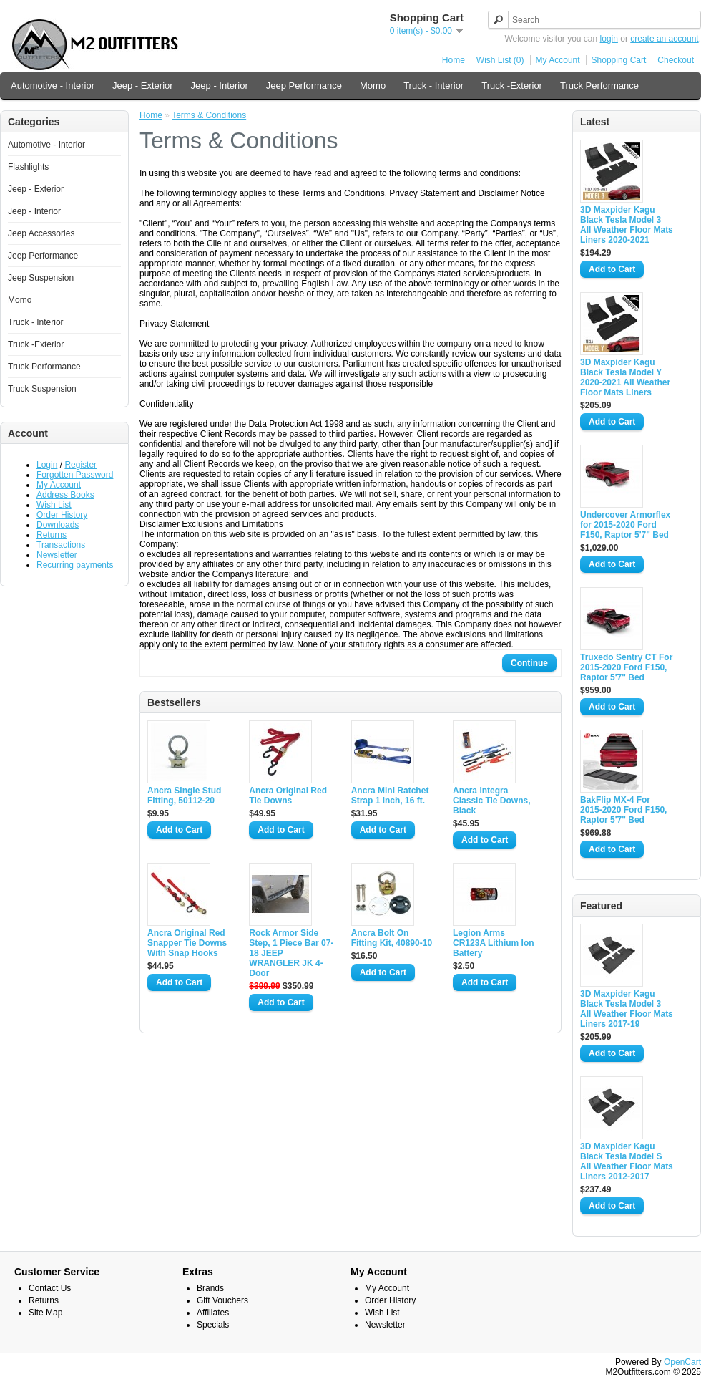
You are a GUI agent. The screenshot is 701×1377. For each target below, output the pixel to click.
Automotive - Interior (52, 85)
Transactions (60, 545)
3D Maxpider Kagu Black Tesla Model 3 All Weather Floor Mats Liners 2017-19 (626, 1009)
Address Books (65, 495)
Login (46, 465)
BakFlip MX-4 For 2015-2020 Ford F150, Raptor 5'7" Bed (623, 810)
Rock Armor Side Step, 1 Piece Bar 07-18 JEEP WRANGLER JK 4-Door (291, 953)
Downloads (57, 525)
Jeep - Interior (219, 85)
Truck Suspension (42, 389)
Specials (213, 1325)
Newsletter (56, 555)
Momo (373, 85)
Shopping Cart (619, 60)
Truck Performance (599, 85)
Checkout (675, 60)
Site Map (45, 1313)
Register (80, 465)
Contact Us (50, 1288)
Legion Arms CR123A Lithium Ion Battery (493, 943)
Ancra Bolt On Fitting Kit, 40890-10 (391, 938)
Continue (529, 663)
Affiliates (213, 1313)
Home (453, 60)
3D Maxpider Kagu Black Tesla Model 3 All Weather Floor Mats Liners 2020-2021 (626, 225)
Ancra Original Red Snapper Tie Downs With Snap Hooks (187, 943)
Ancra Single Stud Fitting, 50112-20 (184, 796)
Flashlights (28, 167)
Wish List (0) (500, 60)
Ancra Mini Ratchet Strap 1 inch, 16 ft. (390, 796)
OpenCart (682, 1362)
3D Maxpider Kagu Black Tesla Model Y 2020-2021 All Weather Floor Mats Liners (625, 377)
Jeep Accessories (41, 233)
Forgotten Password (74, 475)
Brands (210, 1288)
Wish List (54, 505)
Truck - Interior (433, 85)
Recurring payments (74, 565)
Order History (61, 515)
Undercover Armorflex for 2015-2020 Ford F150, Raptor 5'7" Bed (625, 525)
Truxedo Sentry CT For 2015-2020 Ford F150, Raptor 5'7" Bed (626, 667)
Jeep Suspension (41, 278)
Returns (51, 535)
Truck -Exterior (511, 85)
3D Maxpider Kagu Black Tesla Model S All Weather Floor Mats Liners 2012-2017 (626, 1161)
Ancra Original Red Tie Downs (288, 796)
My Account (558, 60)
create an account (664, 39)
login (609, 39)
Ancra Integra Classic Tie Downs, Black (492, 801)
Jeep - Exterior (142, 85)
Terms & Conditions (209, 115)
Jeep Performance (304, 85)
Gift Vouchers (222, 1300)
